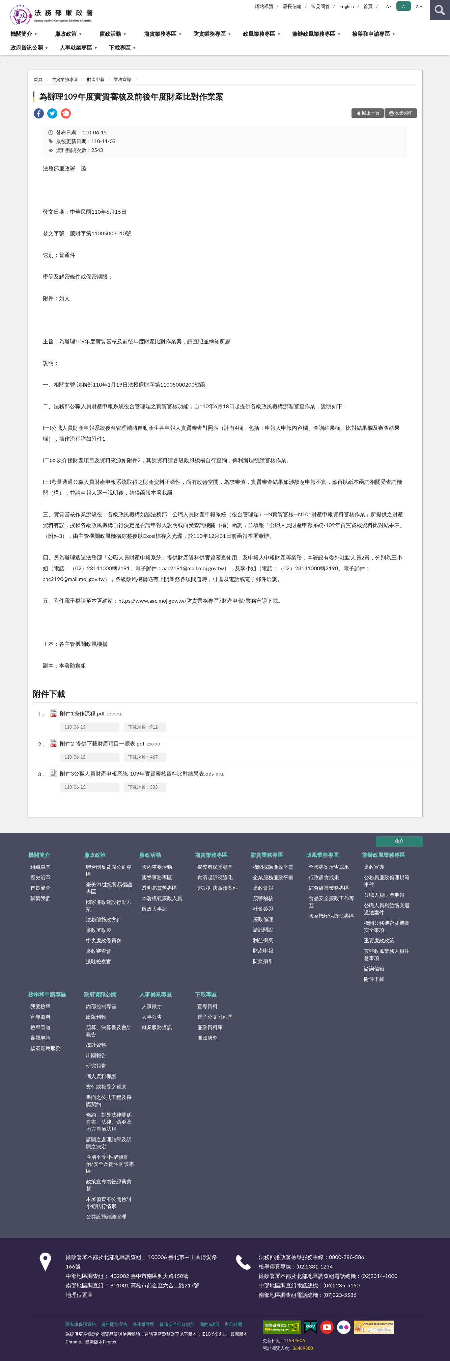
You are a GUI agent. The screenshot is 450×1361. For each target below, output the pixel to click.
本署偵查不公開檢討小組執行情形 (109, 1202)
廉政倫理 (263, 919)
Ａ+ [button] (418, 6)
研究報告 (96, 1066)
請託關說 (263, 929)
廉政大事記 (154, 909)
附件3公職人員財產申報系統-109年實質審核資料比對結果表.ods (142, 774)
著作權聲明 (143, 1324)
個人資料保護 (101, 1076)
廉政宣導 (374, 867)
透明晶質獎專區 (159, 888)
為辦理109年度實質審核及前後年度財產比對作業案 (131, 96)
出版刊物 (96, 1017)
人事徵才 (152, 1006)
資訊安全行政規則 (177, 1324)
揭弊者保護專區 (215, 867)
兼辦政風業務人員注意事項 (387, 954)
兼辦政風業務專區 (313, 33)
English (346, 6)
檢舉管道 (40, 1027)
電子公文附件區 (215, 1017)
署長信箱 (292, 6)
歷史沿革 (40, 877)
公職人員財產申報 (384, 895)
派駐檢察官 (98, 961)
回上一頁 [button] (370, 112)
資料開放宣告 (114, 1324)
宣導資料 (40, 1017)
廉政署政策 (98, 930)
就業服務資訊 (157, 1027)
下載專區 (120, 47)
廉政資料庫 (210, 1027)
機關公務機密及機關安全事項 (387, 926)
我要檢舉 (40, 1006)
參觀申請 (40, 1038)
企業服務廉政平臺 (273, 877)
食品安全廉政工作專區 (331, 901)
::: (5, 5)
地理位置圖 (79, 1294)
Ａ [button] (403, 6)
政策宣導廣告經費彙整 (109, 1185)
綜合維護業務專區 (329, 888)
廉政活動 (110, 33)
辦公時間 (233, 1324)
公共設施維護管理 (106, 1216)
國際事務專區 (157, 877)
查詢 (440, 10)
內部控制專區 (101, 1006)
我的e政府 (210, 1324)
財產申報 (96, 79)
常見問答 (320, 6)
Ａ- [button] (388, 6)
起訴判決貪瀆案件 (217, 888)
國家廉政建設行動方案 (109, 905)
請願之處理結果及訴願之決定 (109, 1142)
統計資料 (96, 1045)
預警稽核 (263, 898)
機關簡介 (21, 33)
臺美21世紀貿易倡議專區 (109, 887)
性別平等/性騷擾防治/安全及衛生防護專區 (110, 1164)
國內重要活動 (157, 867)
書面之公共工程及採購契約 (109, 1100)
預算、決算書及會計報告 (109, 1030)
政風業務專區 (259, 33)
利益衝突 (263, 940)
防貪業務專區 (209, 33)
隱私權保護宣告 (80, 1324)
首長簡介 (40, 888)
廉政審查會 (98, 951)
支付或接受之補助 (106, 1086)
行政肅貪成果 (324, 877)
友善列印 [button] (404, 112)
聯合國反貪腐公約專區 (109, 870)
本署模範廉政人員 (162, 898)
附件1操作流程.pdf (91, 714)
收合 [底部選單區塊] (399, 841)
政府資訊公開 (26, 47)
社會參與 (263, 909)
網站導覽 (264, 6)
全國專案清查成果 (329, 867)
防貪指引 (263, 961)
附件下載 (374, 979)
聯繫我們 (40, 898)
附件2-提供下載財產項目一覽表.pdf (110, 744)
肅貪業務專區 (160, 33)
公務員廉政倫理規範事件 (387, 880)
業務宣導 (122, 79)
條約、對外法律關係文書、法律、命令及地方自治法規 (109, 1121)
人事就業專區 (76, 47)
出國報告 (96, 1055)
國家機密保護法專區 (331, 916)
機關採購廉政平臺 (273, 867)
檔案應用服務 (45, 1048)
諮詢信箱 (374, 968)
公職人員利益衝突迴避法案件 (387, 908)
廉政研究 (207, 1038)
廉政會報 (263, 888)
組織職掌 (40, 867)
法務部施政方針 (103, 919)
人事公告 (152, 1017)
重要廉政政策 (379, 940)
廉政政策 (66, 33)
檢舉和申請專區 (371, 33)
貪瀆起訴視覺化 (215, 877)
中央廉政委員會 (103, 940)
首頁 (368, 6)
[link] (39, 114)
